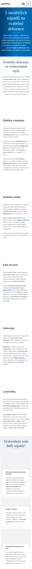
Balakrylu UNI (15, 406)
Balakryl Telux (7, 290)
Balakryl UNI (7, 213)
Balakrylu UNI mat (8, 163)
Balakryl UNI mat (19, 358)
